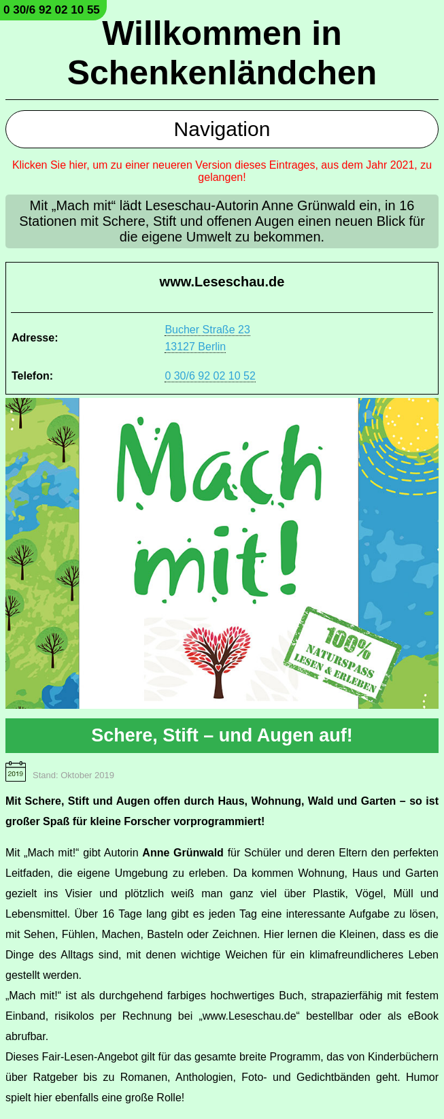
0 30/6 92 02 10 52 (210, 376)
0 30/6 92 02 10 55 (51, 9)
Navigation (222, 129)
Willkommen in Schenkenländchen (222, 53)
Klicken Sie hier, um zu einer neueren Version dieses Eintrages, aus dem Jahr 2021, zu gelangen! (222, 171)
